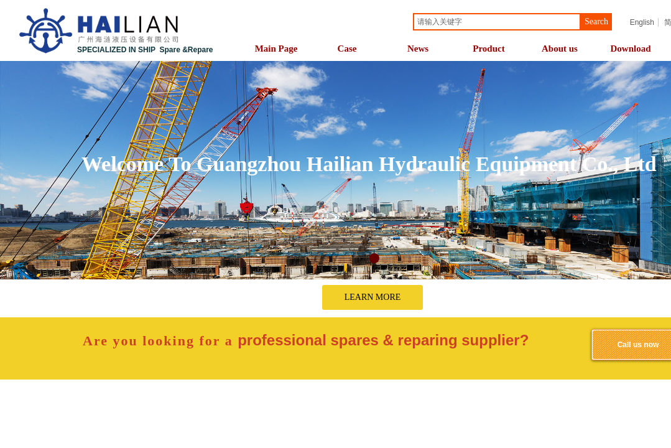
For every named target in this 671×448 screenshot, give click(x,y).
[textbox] (497, 21)
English (642, 22)
